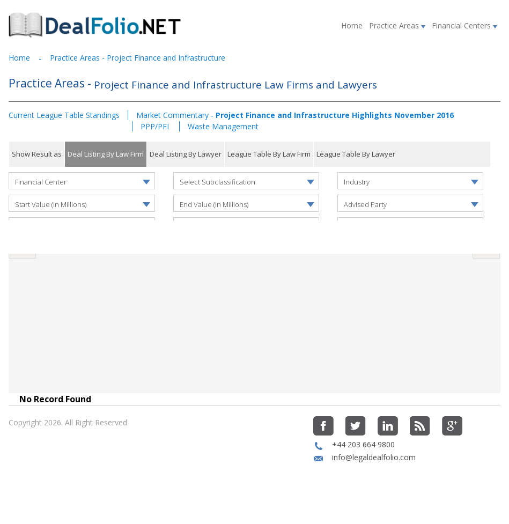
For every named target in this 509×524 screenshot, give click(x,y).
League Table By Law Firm (269, 154)
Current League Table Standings (64, 115)
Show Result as (37, 154)
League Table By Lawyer (355, 154)
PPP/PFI (156, 126)
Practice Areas (397, 25)
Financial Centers (464, 25)
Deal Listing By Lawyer (186, 154)
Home (352, 25)
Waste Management (223, 126)
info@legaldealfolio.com (374, 478)
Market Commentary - (295, 115)
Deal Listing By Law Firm (106, 154)
